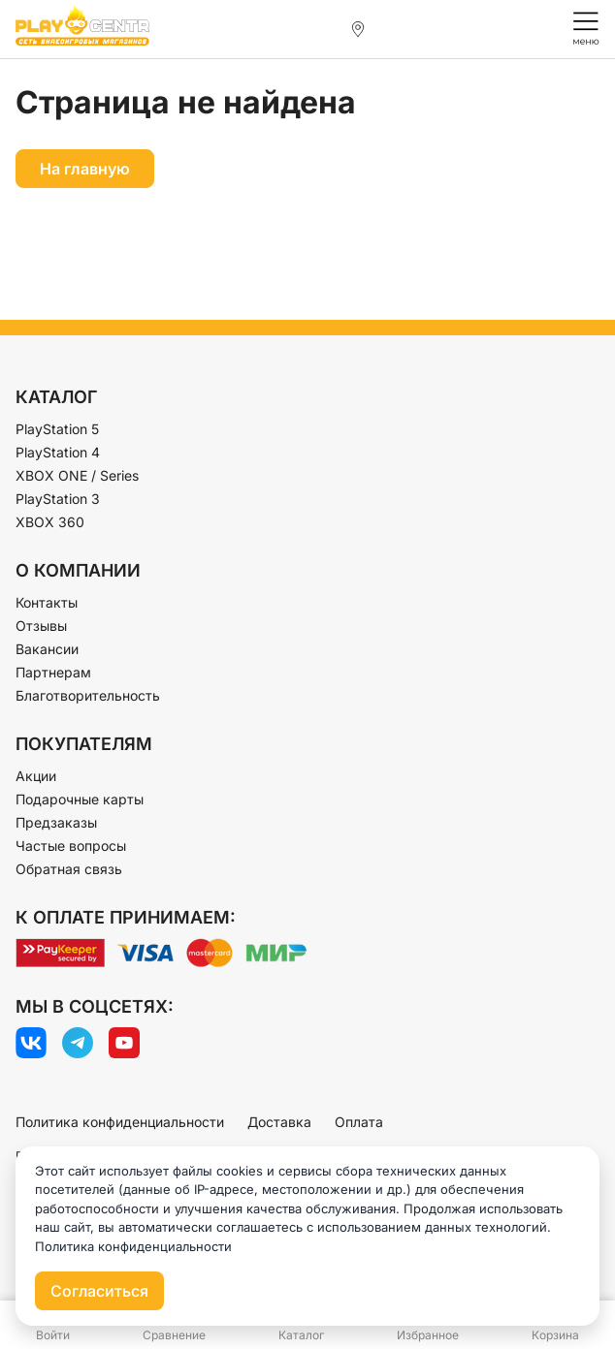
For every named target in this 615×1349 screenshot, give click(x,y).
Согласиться (99, 1291)
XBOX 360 (50, 522)
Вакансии (47, 649)
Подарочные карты (80, 799)
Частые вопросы (71, 845)
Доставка (279, 1122)
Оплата (359, 1122)
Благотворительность (88, 695)
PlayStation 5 (57, 429)
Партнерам (53, 672)
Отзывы (41, 625)
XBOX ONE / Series (77, 475)
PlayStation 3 (58, 498)
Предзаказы (56, 822)
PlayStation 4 (58, 452)
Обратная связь (69, 869)
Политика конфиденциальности (120, 1122)
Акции (36, 776)
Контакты (47, 602)
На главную (85, 168)
